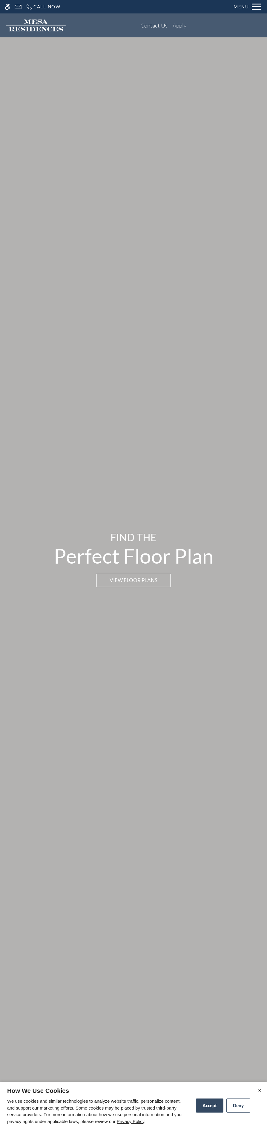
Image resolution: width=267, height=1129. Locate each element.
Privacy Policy (130, 1121)
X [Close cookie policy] (259, 1090)
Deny (238, 1105)
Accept (209, 1105)
